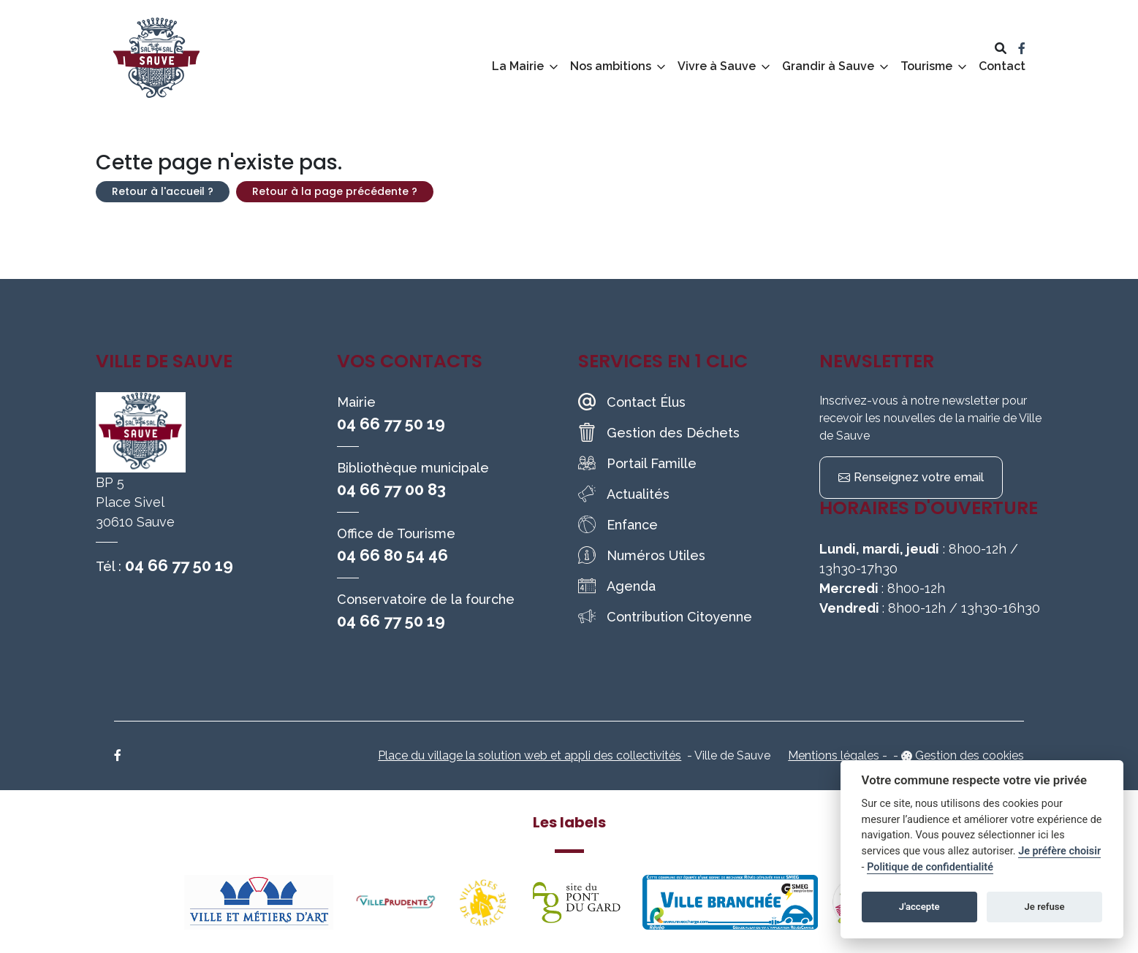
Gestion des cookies (969, 755)
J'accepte (919, 906)
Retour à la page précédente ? (334, 191)
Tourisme (926, 66)
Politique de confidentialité (930, 867)
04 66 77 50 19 (179, 565)
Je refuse (1045, 906)
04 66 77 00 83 (391, 489)
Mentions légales (833, 755)
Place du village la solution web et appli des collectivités (529, 755)
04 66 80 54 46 (392, 555)
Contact (1002, 66)
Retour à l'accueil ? (162, 191)
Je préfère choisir (1059, 851)
